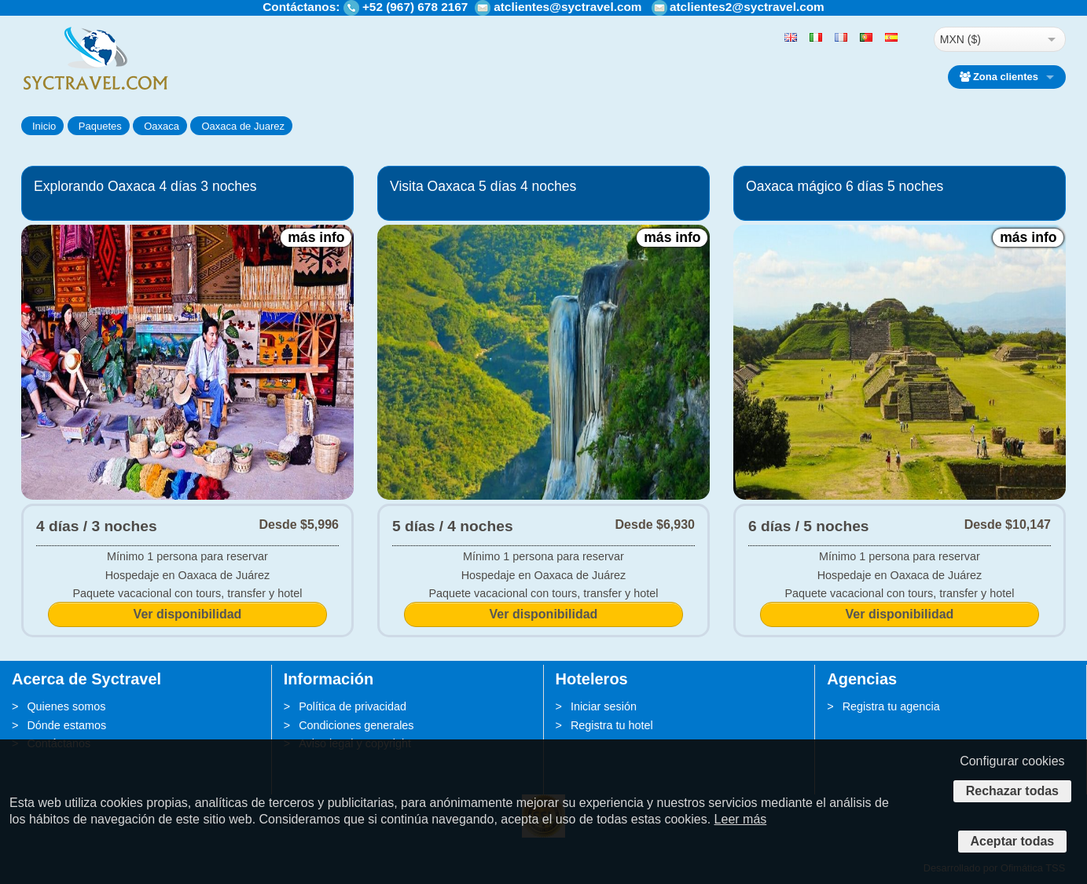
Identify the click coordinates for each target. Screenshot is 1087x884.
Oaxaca (161, 126)
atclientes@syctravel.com (567, 6)
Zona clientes (999, 77)
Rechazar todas (1012, 791)
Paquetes (100, 126)
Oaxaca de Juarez (243, 126)
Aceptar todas (1013, 841)
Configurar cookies (1012, 761)
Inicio (44, 126)
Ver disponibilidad (188, 614)
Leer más (740, 819)
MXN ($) (960, 39)
